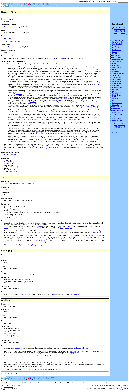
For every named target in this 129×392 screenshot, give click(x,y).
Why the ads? (118, 7)
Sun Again (7, 154)
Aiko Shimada (117, 58)
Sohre (114, 91)
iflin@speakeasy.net (66, 228)
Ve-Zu (119, 34)
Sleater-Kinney (117, 77)
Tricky (35, 240)
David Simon (116, 67)
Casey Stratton (117, 107)
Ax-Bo (119, 29)
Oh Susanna (61, 58)
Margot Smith (116, 79)
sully (113, 116)
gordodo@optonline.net (81, 348)
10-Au (115, 29)
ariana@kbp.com (43, 240)
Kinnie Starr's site (9, 38)
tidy (66, 128)
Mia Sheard (116, 56)
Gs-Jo (123, 30)
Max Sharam (116, 54)
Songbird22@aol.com (35, 245)
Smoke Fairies (117, 83)
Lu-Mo (119, 31)
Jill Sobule (115, 89)
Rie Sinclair (116, 69)
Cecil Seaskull (117, 44)
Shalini (114, 52)
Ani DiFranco (8, 47)
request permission (8, 387)
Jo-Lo (115, 31)
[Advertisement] (119, 14)
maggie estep (38, 131)
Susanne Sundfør (118, 120)
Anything (15, 154)
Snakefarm (116, 85)
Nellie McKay (17, 47)
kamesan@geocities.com (69, 87)
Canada (6, 21)
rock (11, 27)
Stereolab (115, 101)
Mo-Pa (123, 31)
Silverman (115, 65)
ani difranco (59, 111)
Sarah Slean (116, 75)
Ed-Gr (119, 30)
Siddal (114, 63)
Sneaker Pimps (117, 87)
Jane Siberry (116, 61)
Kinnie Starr (116, 99)
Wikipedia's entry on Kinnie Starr (14, 41)
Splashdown (116, 95)
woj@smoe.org (79, 133)
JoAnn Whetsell (74, 294)
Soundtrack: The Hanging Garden (117, 41)
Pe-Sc (115, 33)
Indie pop (7, 27)
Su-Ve (123, 33)
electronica (30, 27)
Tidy (99, 146)
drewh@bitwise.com (94, 141)
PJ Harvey (50, 223)
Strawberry (116, 109)
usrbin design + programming (121, 388)
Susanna (10, 119)
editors (126, 385)
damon (86, 111)
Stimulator (115, 105)
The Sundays (116, 118)
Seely (114, 46)
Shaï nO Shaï (116, 48)
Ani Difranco (8, 237)
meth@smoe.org (93, 106)
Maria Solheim (117, 93)
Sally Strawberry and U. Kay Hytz (119, 111)
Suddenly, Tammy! (118, 114)
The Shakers (116, 50)
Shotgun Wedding (118, 59)
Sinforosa (115, 71)
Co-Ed (115, 30)
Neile (28, 125)
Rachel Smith (116, 81)
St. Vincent (116, 97)
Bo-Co (123, 29)
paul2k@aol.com (45, 149)
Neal (85, 58)
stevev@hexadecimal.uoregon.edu (74, 119)
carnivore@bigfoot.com (72, 352)
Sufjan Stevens (117, 103)
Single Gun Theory (118, 73)
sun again (17, 348)
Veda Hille (52, 58)
